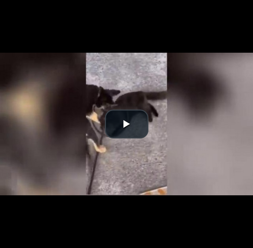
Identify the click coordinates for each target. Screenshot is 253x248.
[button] (126, 124)
